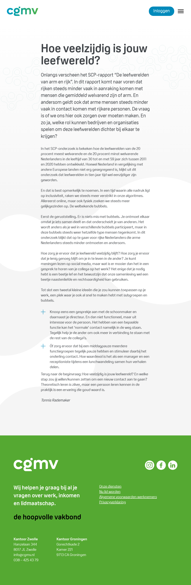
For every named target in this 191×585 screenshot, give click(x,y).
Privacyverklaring (112, 502)
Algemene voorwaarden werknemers (128, 496)
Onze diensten (110, 486)
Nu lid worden (109, 491)
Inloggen (161, 11)
